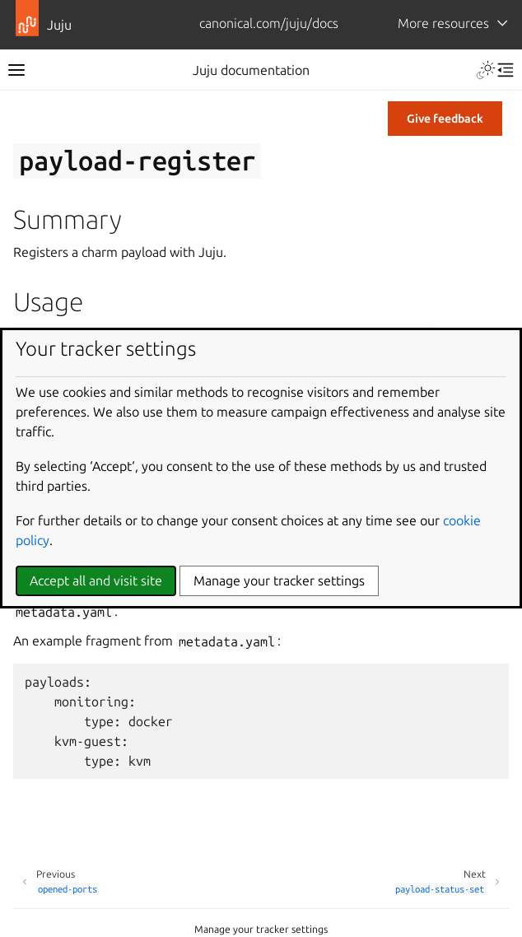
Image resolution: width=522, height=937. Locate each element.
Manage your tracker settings (261, 929)
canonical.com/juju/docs (268, 23)
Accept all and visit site (96, 580)
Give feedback (445, 118)
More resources (443, 23)
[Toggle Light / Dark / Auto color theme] (486, 70)
